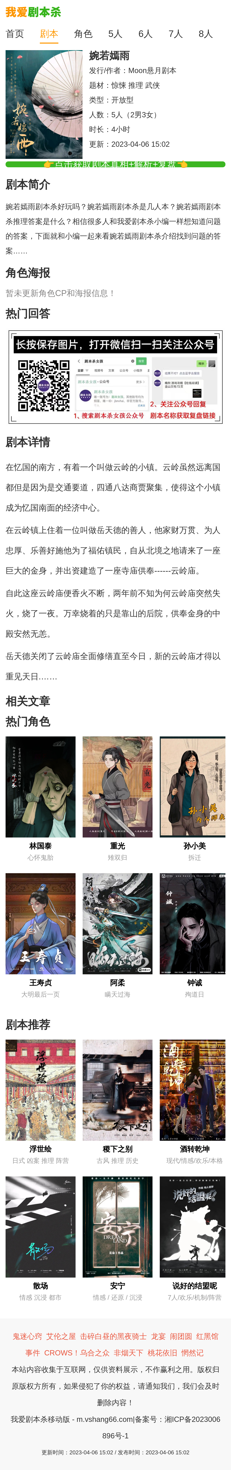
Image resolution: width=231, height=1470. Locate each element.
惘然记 (192, 1353)
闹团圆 (181, 1336)
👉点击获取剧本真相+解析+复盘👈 (115, 164)
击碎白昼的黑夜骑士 (113, 1336)
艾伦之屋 (61, 1336)
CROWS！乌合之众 (77, 1353)
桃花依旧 (162, 1353)
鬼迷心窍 (27, 1336)
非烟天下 (128, 1353)
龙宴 (158, 1336)
